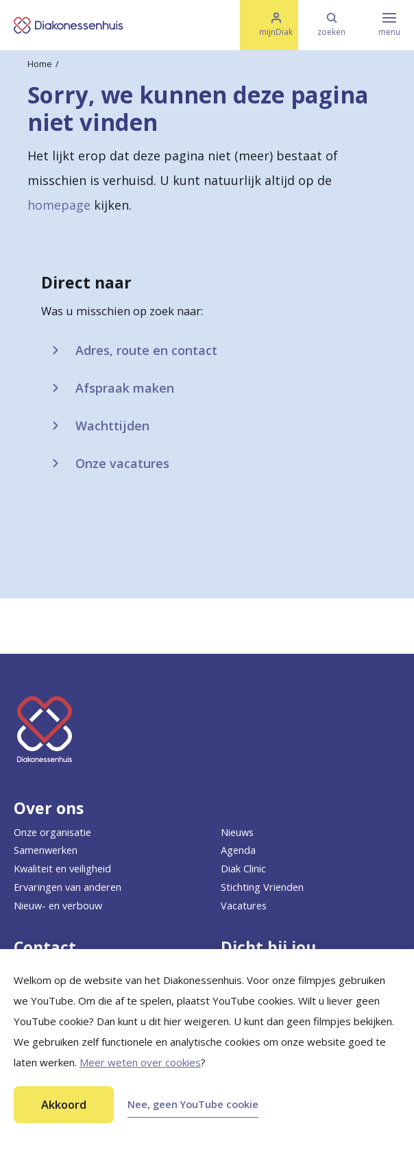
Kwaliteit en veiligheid (62, 868)
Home (39, 64)
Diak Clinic (243, 868)
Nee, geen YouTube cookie (192, 1104)
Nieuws (237, 832)
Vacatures (244, 905)
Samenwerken (45, 850)
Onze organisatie (52, 832)
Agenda (238, 850)
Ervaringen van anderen (67, 887)
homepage (58, 205)
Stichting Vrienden (262, 887)
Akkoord (63, 1104)
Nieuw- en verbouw (58, 905)
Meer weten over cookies (140, 1062)
